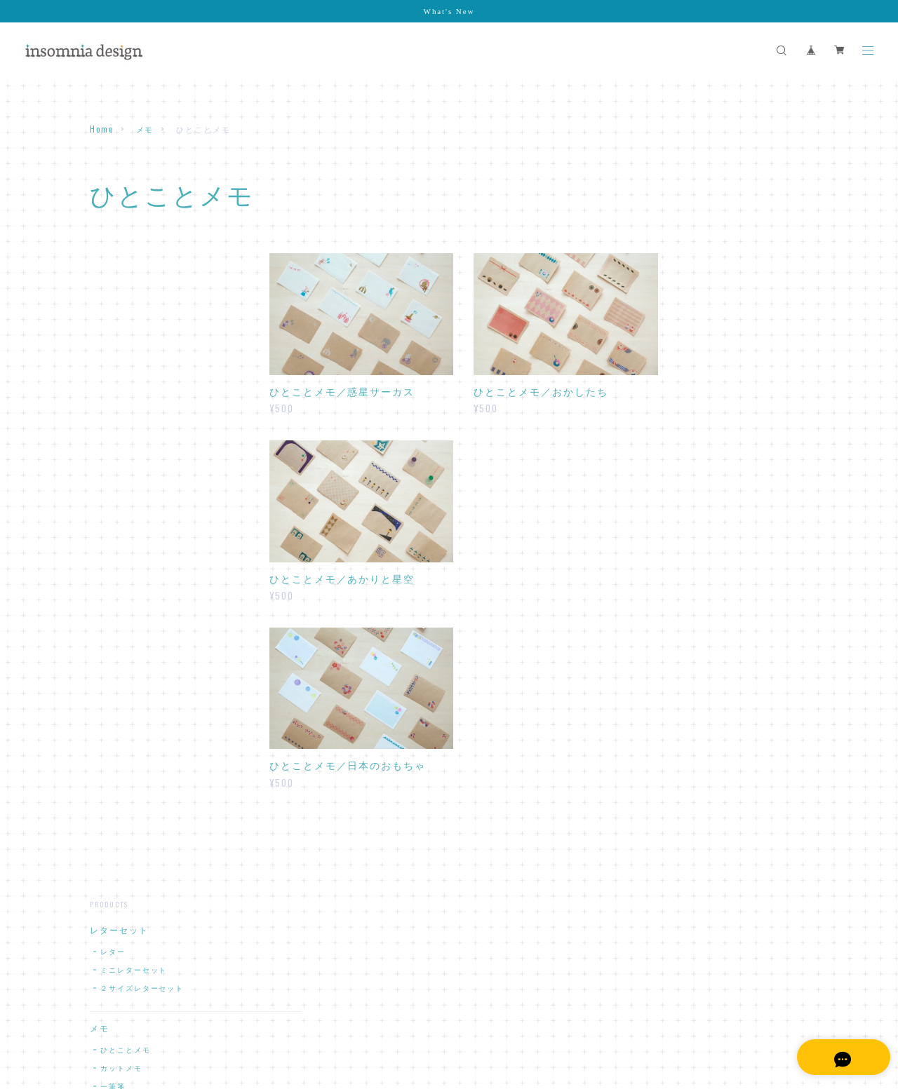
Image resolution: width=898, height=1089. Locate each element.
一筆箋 (113, 426)
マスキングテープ (129, 579)
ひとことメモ (125, 389)
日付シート (121, 828)
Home (102, 129)
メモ (145, 129)
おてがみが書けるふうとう (150, 506)
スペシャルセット (129, 678)
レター (113, 291)
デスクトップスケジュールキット (158, 804)
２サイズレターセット (142, 328)
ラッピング (114, 546)
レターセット (119, 270)
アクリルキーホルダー (138, 744)
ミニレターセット (133, 309)
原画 (99, 711)
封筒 (108, 487)
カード (104, 612)
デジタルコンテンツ (133, 777)
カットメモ (121, 408)
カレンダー (114, 645)
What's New (449, 11)
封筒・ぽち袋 (119, 466)
